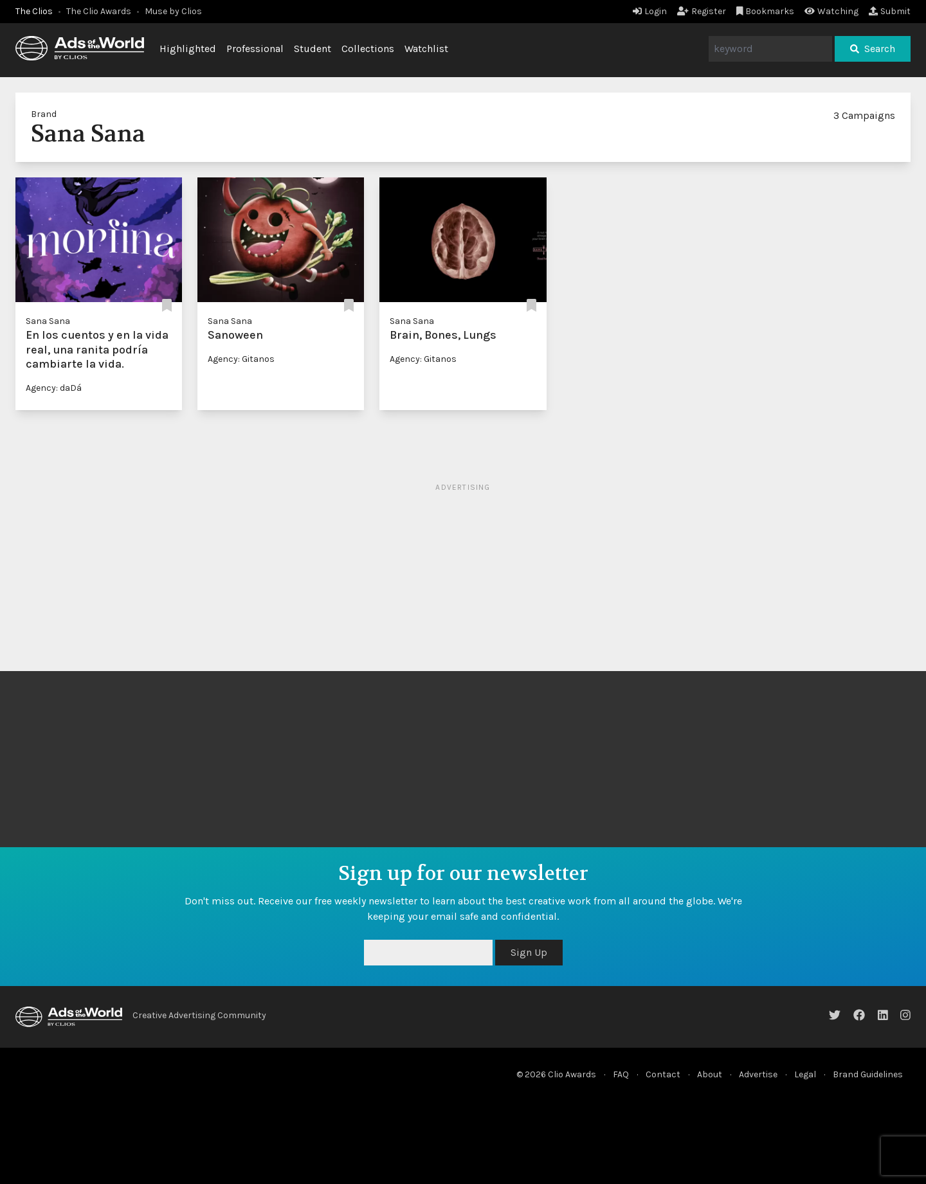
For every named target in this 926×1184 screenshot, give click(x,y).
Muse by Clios (173, 11)
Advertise (758, 1074)
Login (650, 11)
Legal (805, 1074)
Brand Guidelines (868, 1074)
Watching (831, 11)
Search (872, 48)
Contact (663, 1074)
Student (312, 48)
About (709, 1074)
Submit (890, 11)
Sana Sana (48, 321)
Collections (367, 48)
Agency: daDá (54, 387)
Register (701, 11)
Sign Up (529, 952)
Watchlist (426, 48)
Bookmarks (765, 11)
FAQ (621, 1074)
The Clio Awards (98, 11)
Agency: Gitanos (241, 359)
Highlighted (187, 48)
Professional (255, 48)
